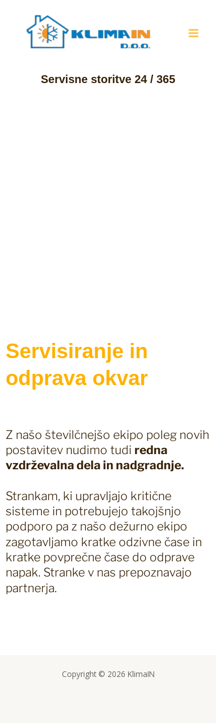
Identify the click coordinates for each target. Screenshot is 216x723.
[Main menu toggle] (193, 33)
